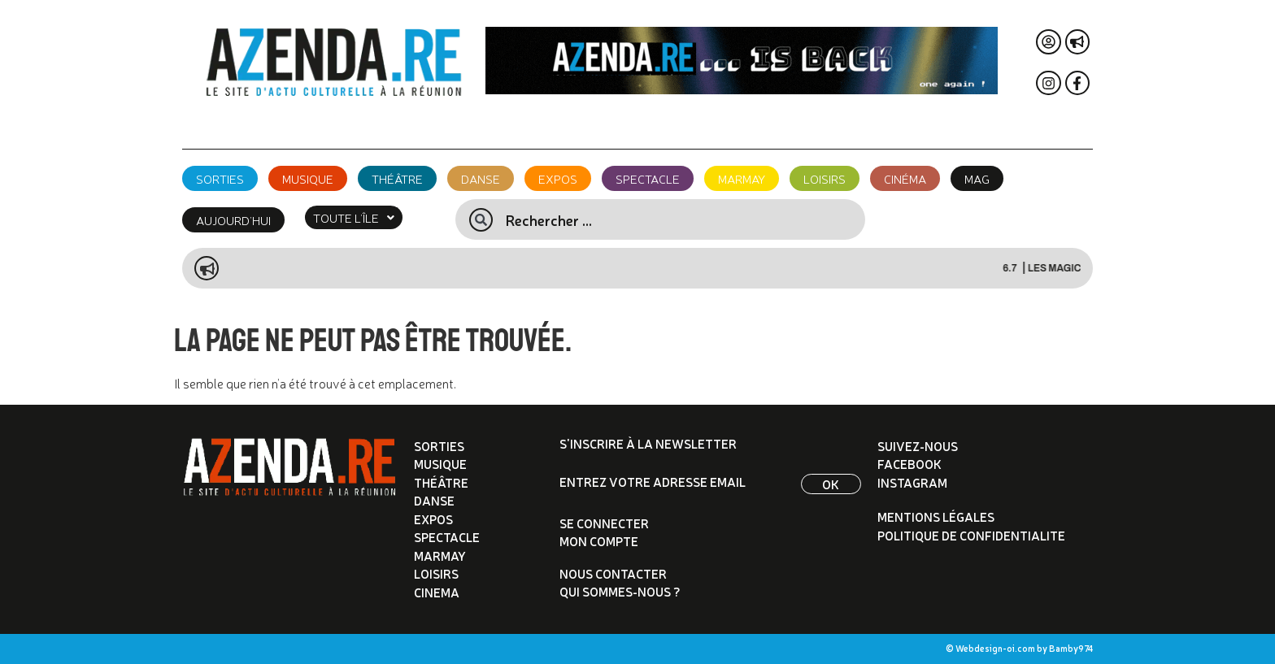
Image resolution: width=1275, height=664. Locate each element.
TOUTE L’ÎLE (353, 217)
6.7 (1022, 268)
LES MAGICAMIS (1077, 268)
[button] (354, 217)
